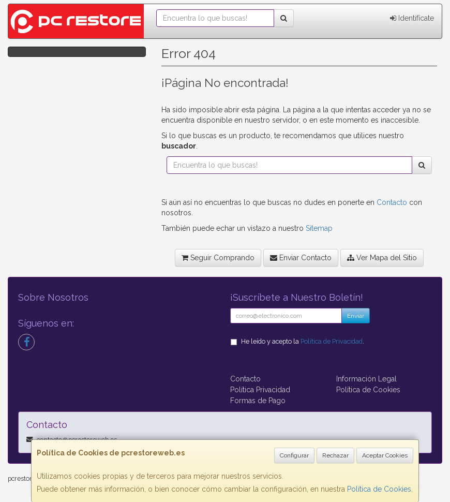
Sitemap (319, 228)
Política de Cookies (379, 489)
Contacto (392, 202)
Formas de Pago (258, 400)
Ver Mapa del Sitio (382, 258)
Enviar (355, 315)
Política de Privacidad (332, 341)
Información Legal (366, 379)
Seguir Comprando (218, 258)
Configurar (294, 455)
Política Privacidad (260, 390)
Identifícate (412, 18)
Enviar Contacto (301, 258)
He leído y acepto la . (302, 341)
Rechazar (335, 455)
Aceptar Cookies (385, 455)
